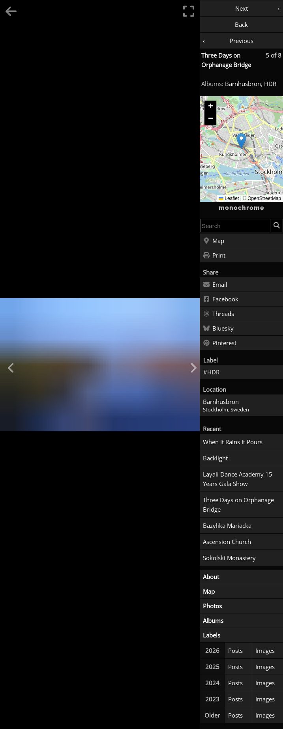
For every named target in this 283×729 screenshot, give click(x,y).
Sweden (240, 409)
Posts (235, 650)
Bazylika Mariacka (227, 525)
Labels (211, 635)
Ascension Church (227, 542)
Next (241, 8)
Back (241, 24)
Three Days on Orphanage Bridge (238, 504)
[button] (241, 141)
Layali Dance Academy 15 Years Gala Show (237, 479)
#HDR (211, 372)
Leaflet (229, 198)
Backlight (215, 458)
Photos (212, 606)
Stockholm (215, 409)
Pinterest (219, 343)
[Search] (276, 225)
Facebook (220, 299)
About (211, 577)
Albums (213, 620)
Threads (218, 314)
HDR (270, 84)
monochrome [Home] (241, 207)
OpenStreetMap (264, 198)
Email (215, 284)
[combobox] (235, 225)
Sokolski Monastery (229, 558)
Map (213, 241)
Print (214, 255)
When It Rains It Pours (232, 442)
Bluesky (218, 328)
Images (265, 650)
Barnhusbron (243, 84)
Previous (241, 41)
